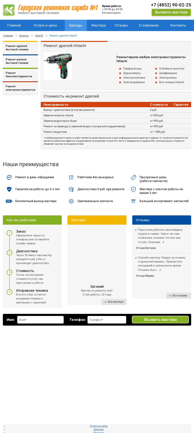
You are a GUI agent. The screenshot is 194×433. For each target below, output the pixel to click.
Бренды (24, 35)
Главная (8, 35)
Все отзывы (180, 295)
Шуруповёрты (132, 73)
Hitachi (39, 35)
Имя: (11, 319)
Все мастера (116, 301)
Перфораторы (132, 68)
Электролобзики (134, 77)
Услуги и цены (99, 426)
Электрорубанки (134, 82)
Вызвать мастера (171, 12)
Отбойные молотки (171, 68)
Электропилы (168, 77)
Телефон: (77, 319)
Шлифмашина (168, 73)
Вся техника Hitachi (171, 82)
